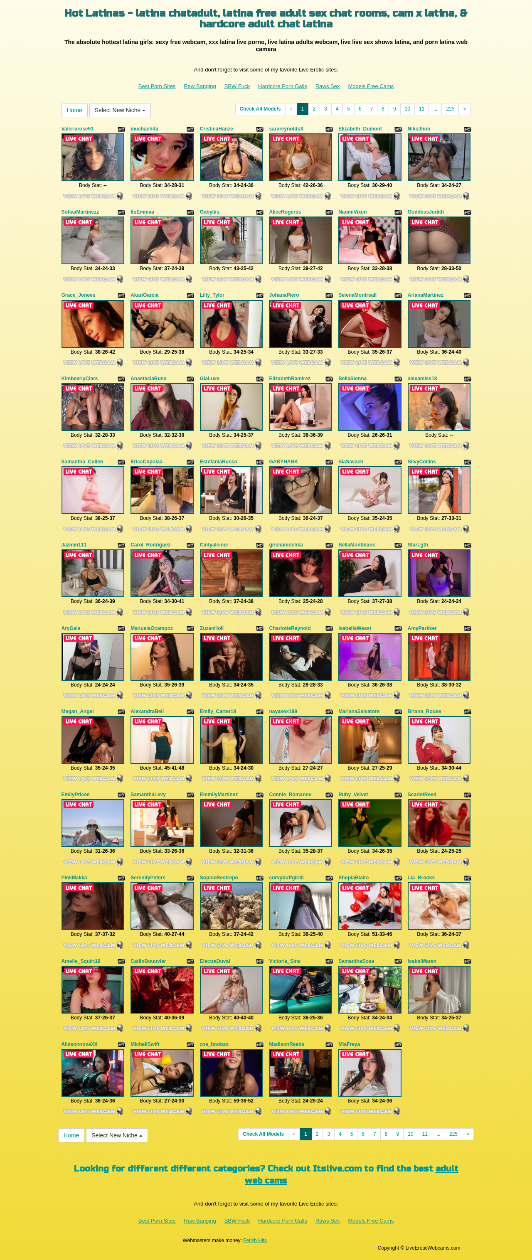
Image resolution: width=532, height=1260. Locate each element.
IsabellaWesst (354, 628)
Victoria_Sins (284, 961)
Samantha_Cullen (82, 462)
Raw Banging (200, 86)
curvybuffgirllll (286, 878)
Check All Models (260, 109)
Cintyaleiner (214, 545)
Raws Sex (327, 86)
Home (74, 110)
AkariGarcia (144, 295)
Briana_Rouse (424, 711)
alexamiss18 (422, 378)
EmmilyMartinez (219, 794)
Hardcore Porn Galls (282, 86)
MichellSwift (145, 1044)
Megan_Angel (78, 711)
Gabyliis (209, 212)
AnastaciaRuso (149, 378)
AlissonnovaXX (80, 1044)
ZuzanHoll (212, 628)
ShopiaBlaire (353, 878)
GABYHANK (283, 462)
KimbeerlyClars (80, 378)
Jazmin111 (74, 545)
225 (450, 109)
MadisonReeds (286, 1044)
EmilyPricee (76, 794)
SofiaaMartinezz (80, 212)
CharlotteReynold (289, 628)
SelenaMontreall (357, 295)
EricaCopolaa (147, 462)
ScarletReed (422, 794)
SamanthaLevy (148, 794)
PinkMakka (74, 878)
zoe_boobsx (214, 1044)
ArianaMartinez (425, 295)
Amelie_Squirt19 (81, 961)
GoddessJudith (426, 212)
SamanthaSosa (356, 961)
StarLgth (418, 545)
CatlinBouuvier (148, 961)
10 (407, 109)
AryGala (71, 628)
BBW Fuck (237, 86)
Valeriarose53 (78, 129)
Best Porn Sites (157, 86)
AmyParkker (422, 628)
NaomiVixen (352, 212)
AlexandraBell (147, 711)
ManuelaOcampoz (152, 628)
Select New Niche (120, 110)
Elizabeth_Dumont (360, 129)
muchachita (144, 129)
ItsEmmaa (142, 212)
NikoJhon (419, 129)
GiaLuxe (209, 378)
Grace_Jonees (79, 295)
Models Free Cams (371, 86)
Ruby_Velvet (353, 794)
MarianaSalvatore (358, 711)
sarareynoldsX (286, 129)
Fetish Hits (255, 1240)
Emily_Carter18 (218, 711)
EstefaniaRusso (218, 462)
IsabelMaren (422, 961)
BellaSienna (352, 378)
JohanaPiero (284, 295)
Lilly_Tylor (212, 295)
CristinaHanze (216, 129)
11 (421, 109)
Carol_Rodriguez (150, 545)
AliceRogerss (285, 212)
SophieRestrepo (219, 878)
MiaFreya (349, 1044)
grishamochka (286, 545)
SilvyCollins (422, 462)
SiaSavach (350, 462)
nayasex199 (283, 711)
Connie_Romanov (290, 794)
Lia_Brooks (421, 878)
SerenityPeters (148, 878)
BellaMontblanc (356, 545)
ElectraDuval (215, 961)
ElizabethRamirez (289, 378)
